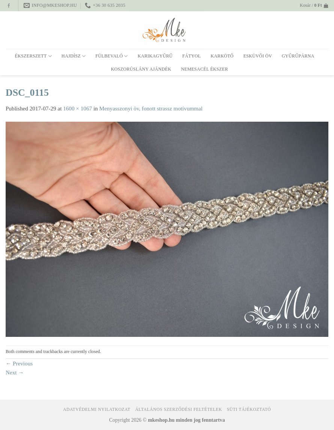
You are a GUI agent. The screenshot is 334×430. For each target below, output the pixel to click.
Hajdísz (74, 56)
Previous (19, 363)
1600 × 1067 (77, 108)
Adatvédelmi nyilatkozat (96, 409)
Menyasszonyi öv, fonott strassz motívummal (151, 108)
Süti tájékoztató (249, 409)
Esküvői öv (257, 56)
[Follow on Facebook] (9, 6)
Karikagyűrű (155, 56)
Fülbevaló (111, 56)
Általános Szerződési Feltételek (178, 409)
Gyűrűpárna (298, 56)
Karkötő (222, 56)
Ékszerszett (33, 56)
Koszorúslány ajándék (141, 69)
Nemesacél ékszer (204, 69)
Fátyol (191, 56)
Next (15, 372)
